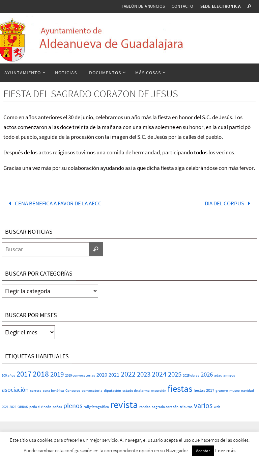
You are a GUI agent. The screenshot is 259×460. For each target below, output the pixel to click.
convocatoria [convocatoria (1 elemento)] (92, 390)
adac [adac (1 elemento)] (218, 375)
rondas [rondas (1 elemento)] (144, 407)
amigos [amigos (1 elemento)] (229, 375)
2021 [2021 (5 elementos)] (114, 375)
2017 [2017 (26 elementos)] (24, 374)
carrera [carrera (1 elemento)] (35, 390)
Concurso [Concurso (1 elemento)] (72, 390)
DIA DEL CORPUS (229, 203)
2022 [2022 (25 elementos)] (128, 374)
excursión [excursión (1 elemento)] (158, 390)
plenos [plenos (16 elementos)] (72, 405)
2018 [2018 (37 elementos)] (41, 373)
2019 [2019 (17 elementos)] (57, 374)
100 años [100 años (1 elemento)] (8, 375)
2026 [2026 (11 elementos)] (207, 374)
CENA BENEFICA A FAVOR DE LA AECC (54, 203)
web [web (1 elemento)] (217, 407)
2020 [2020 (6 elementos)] (101, 374)
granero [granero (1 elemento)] (221, 390)
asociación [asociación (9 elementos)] (15, 389)
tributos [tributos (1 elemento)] (186, 407)
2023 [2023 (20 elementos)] (143, 374)
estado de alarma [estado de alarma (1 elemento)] (136, 390)
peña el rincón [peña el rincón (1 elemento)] (40, 407)
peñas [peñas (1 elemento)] (57, 407)
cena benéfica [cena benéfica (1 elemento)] (53, 390)
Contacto (182, 6)
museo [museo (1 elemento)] (234, 390)
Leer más (225, 450)
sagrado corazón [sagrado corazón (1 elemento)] (165, 407)
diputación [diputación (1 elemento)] (112, 390)
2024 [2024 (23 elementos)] (159, 374)
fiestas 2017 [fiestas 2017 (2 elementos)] (204, 390)
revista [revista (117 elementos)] (124, 404)
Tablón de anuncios (143, 6)
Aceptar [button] (203, 451)
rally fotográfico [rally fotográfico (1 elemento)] (96, 407)
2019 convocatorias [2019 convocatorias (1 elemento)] (80, 375)
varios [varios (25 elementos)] (203, 405)
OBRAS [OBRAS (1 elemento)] (23, 407)
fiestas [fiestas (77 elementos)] (180, 388)
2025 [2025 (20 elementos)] (174, 374)
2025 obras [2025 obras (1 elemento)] (191, 375)
